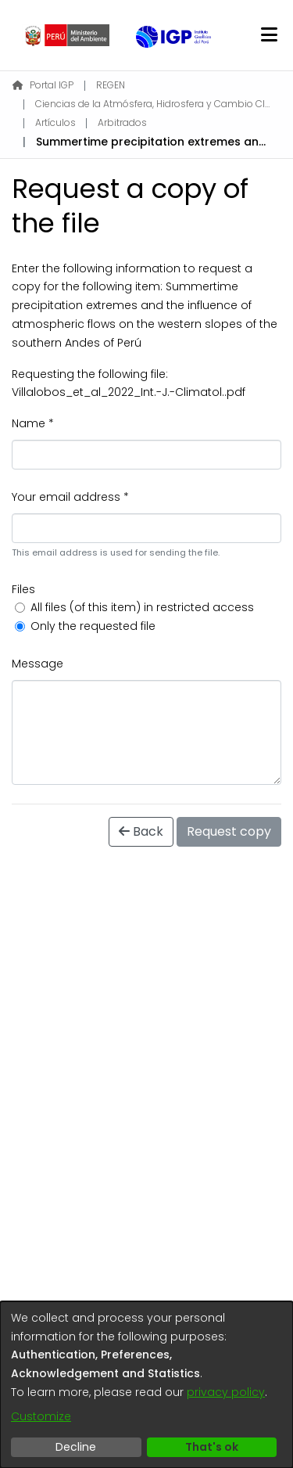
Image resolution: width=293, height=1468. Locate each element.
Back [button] (141, 831)
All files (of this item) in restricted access (142, 607)
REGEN (110, 85)
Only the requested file (92, 626)
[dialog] (146, 1384)
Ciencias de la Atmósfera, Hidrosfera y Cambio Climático (152, 103)
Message (37, 663)
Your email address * (70, 497)
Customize (41, 1416)
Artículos (55, 122)
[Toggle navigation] (268, 35)
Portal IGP (43, 85)
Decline (75, 1447)
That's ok (211, 1447)
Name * (33, 423)
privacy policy (226, 1392)
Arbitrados (122, 122)
